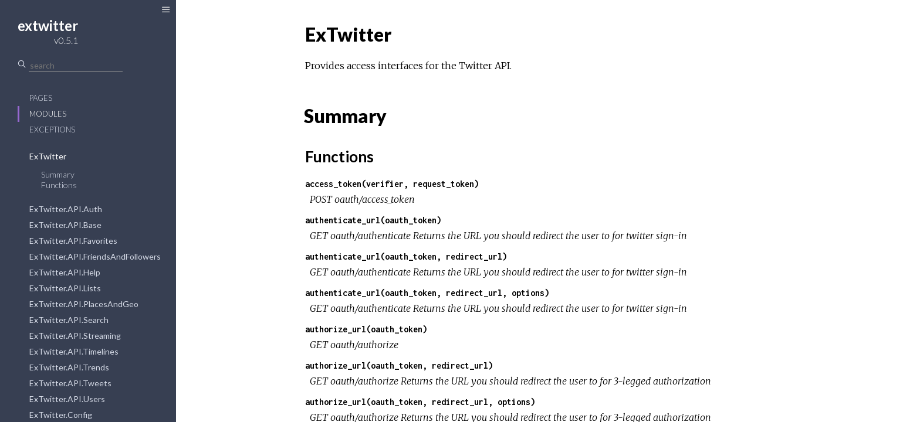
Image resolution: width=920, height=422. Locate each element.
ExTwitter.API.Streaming (75, 336)
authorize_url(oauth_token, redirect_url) (399, 365)
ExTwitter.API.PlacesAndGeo (83, 304)
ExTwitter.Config (60, 415)
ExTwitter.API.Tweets (70, 383)
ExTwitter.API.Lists (65, 288)
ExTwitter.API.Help (64, 272)
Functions (59, 185)
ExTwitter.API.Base (65, 225)
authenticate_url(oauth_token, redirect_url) (406, 256)
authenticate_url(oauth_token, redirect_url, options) (427, 293)
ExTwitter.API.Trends (69, 367)
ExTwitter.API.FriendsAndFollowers (95, 256)
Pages (40, 98)
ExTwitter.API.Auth (65, 209)
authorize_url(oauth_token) (366, 329)
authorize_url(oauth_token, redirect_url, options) (420, 402)
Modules (47, 113)
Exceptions (52, 129)
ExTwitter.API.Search (69, 320)
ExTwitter (47, 156)
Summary (58, 174)
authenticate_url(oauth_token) (373, 220)
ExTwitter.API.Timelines (74, 351)
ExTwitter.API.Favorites (73, 241)
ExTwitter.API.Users (67, 399)
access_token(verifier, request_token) (392, 184)
